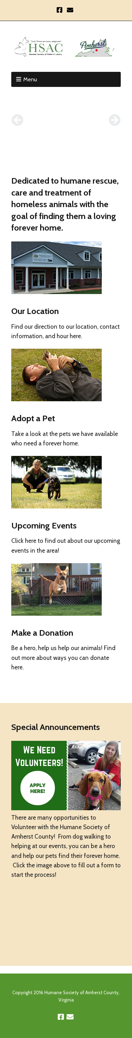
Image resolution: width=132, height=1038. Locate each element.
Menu (30, 79)
